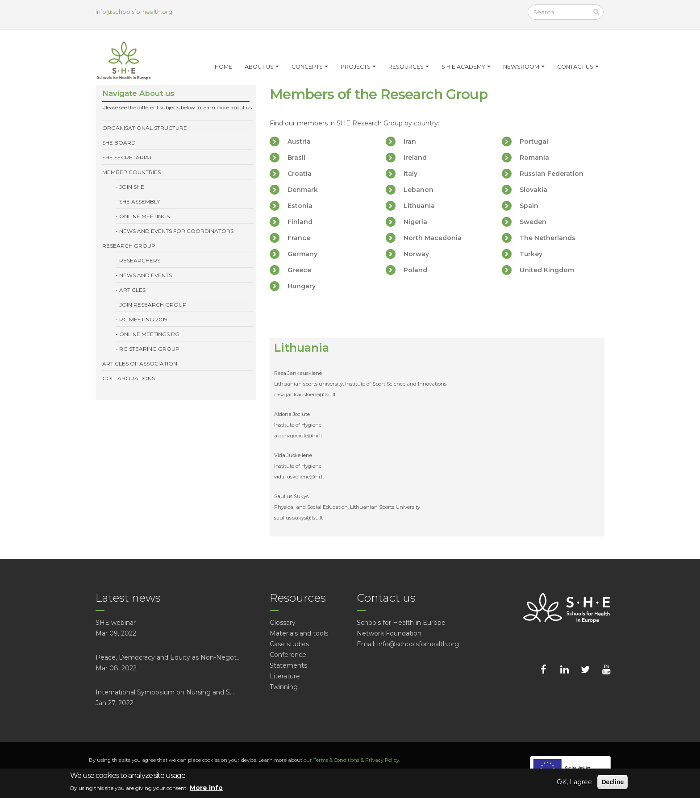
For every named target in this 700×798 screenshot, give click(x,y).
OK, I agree (574, 782)
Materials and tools (299, 633)
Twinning (284, 687)
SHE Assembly (139, 201)
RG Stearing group (149, 348)
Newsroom (521, 66)
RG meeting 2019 (143, 319)
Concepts (307, 66)
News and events (145, 275)
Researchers (139, 260)
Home (223, 66)
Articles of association (139, 363)
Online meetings (144, 216)
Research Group (128, 245)
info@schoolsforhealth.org (134, 11)
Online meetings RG (149, 334)
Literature (285, 676)
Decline (612, 782)
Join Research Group (153, 304)
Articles (132, 290)
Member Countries (131, 172)
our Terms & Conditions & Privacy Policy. (352, 760)
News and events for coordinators (176, 231)
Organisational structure (144, 128)
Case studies (289, 644)
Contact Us (575, 66)
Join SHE (131, 186)
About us (259, 66)
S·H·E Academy (463, 66)
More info (206, 788)
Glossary (283, 623)
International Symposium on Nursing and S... (165, 692)
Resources (406, 66)
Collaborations (128, 378)
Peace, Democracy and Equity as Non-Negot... (168, 657)
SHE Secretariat (127, 157)
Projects (356, 66)
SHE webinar (116, 623)
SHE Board (119, 142)
